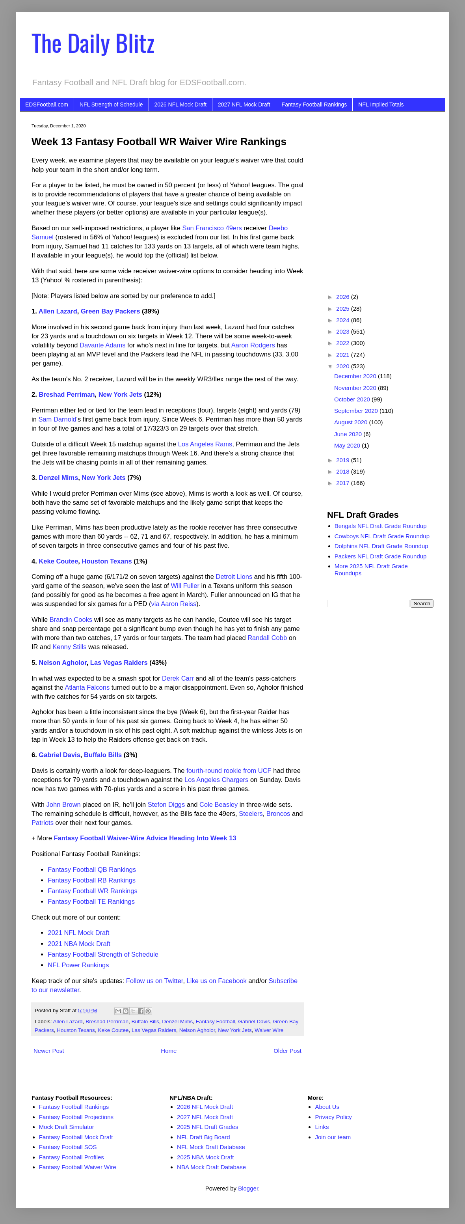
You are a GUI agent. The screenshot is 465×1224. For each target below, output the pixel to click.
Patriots (43, 822)
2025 (343, 308)
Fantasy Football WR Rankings (92, 890)
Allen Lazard (58, 311)
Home (169, 1050)
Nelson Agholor (62, 662)
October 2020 (353, 399)
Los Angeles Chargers (216, 779)
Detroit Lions (234, 576)
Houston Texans (107, 561)
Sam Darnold (57, 419)
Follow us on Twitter (154, 980)
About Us (327, 1106)
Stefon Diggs (166, 804)
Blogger (248, 1188)
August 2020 (351, 422)
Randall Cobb (267, 637)
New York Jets (120, 394)
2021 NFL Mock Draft (78, 932)
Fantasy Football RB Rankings (92, 880)
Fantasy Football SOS (68, 1147)
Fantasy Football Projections (76, 1117)
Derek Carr (178, 678)
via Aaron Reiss (174, 603)
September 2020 (356, 410)
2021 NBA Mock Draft (79, 943)
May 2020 (348, 445)
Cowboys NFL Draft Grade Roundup (382, 536)
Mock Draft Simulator (66, 1126)
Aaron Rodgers (253, 345)
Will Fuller (185, 585)
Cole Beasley (218, 804)
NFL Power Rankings (78, 964)
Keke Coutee (58, 561)
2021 (343, 354)
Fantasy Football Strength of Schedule (103, 954)
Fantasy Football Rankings (314, 104)
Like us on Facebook (217, 980)
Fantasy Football (215, 1021)
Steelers (251, 813)
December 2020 (356, 376)
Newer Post (48, 1050)
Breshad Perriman (67, 394)
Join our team (333, 1137)
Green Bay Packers (110, 311)
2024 (343, 320)
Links (322, 1126)
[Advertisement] (74, 197)
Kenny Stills (69, 646)
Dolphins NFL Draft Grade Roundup (381, 546)
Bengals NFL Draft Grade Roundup (381, 525)
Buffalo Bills (103, 754)
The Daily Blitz (93, 42)
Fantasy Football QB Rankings (92, 869)
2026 (343, 296)
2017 (343, 483)
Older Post (287, 1050)
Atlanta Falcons (87, 687)
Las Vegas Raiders (119, 662)
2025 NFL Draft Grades (207, 1126)
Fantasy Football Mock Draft (76, 1137)
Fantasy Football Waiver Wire (77, 1167)
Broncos (278, 813)
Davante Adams (102, 345)
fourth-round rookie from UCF (229, 770)
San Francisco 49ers (212, 227)
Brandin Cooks (71, 619)
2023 (343, 331)
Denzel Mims (58, 477)
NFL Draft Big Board (203, 1137)
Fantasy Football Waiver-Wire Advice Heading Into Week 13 (145, 838)
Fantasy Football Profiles (71, 1157)
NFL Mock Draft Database (211, 1147)
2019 (343, 460)
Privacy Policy (333, 1117)
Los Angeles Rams (205, 444)
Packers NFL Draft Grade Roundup (381, 556)
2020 (343, 366)
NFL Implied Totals (381, 104)
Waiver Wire (269, 1030)
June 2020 (348, 434)
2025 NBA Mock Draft (205, 1157)
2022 (343, 343)
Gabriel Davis (59, 754)
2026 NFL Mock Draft (180, 104)
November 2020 (356, 387)
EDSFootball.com (46, 104)
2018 (343, 471)
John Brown (63, 804)
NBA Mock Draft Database (211, 1167)
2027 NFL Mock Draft (244, 104)
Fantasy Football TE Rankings (91, 901)
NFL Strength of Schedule (111, 104)
